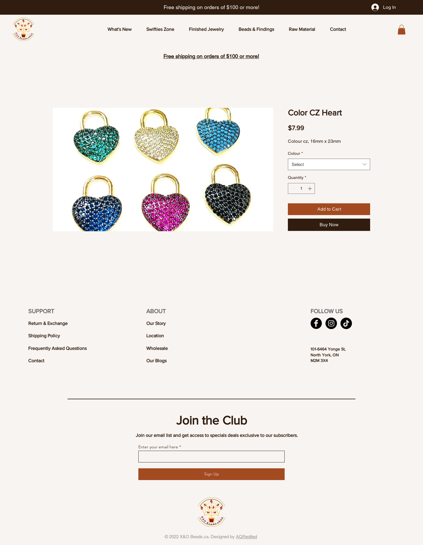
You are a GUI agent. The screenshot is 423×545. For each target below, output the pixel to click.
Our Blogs (156, 360)
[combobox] (329, 164)
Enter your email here (158, 447)
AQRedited (246, 536)
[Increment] (310, 188)
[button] (401, 29)
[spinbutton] (301, 188)
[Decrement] (292, 188)
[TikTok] (346, 323)
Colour (295, 153)
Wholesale (157, 348)
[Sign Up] (211, 474)
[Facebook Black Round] (316, 323)
